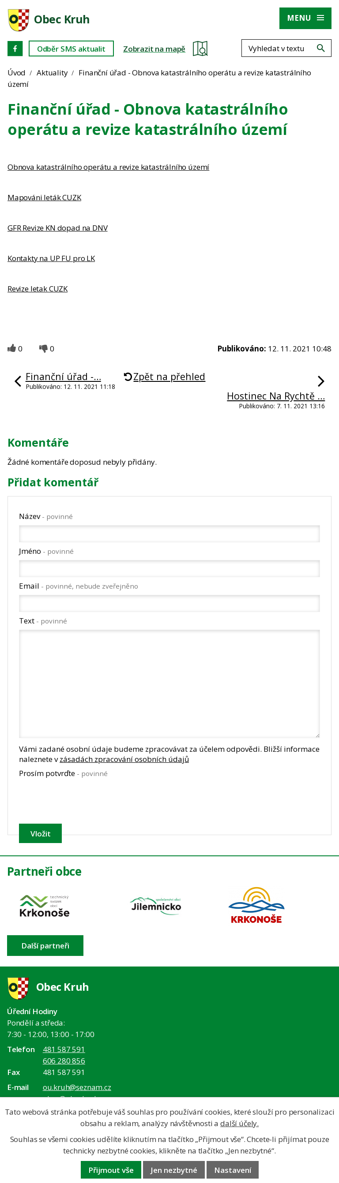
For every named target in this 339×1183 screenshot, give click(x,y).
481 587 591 (64, 1049)
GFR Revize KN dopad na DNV (58, 228)
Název (46, 516)
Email (78, 586)
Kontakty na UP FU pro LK (51, 258)
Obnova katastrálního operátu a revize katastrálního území (108, 167)
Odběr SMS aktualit (71, 49)
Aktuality (52, 72)
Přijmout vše (111, 1170)
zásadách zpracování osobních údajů (124, 759)
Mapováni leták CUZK (44, 197)
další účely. (239, 1123)
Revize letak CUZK (38, 289)
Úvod (17, 72)
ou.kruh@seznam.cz (77, 1087)
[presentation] (85, 801)
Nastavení (232, 1170)
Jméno (46, 551)
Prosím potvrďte (63, 773)
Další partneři (45, 945)
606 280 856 (64, 1061)
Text (43, 621)
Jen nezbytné (174, 1170)
